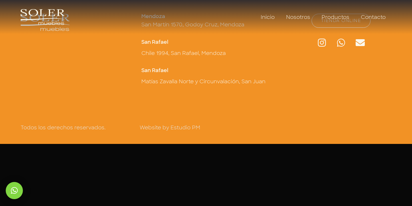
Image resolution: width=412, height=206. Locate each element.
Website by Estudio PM (170, 127)
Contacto (373, 17)
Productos (335, 17)
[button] (14, 190)
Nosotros (298, 17)
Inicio (268, 17)
